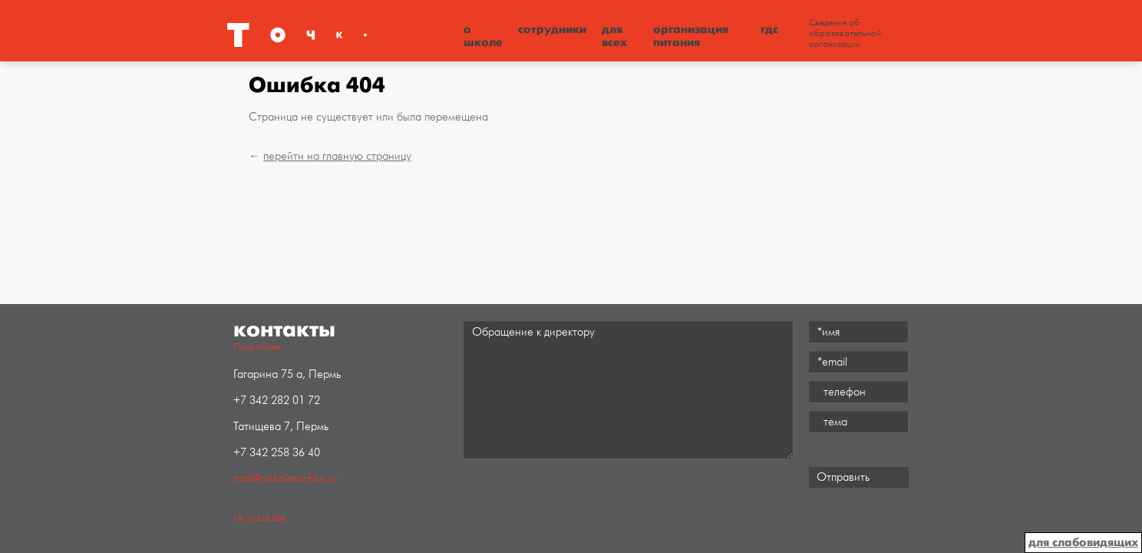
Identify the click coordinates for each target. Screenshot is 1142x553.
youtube (266, 518)
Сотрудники (552, 29)
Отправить (843, 477)
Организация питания (690, 36)
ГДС (769, 29)
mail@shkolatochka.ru (285, 479)
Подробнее (256, 347)
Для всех (614, 36)
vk (238, 518)
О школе (483, 36)
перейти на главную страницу (337, 156)
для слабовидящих (1083, 542)
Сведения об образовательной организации (845, 34)
